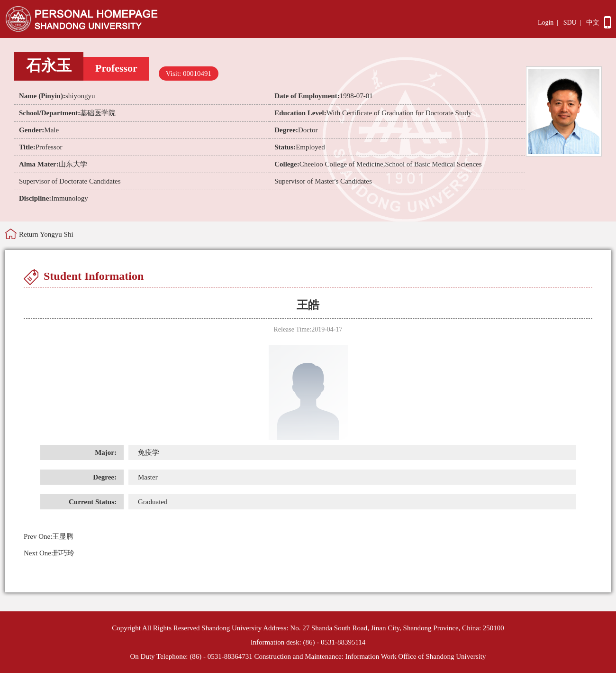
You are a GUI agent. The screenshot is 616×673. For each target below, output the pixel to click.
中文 (592, 22)
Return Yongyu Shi (46, 234)
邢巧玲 (49, 553)
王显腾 (48, 536)
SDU (570, 22)
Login (545, 22)
